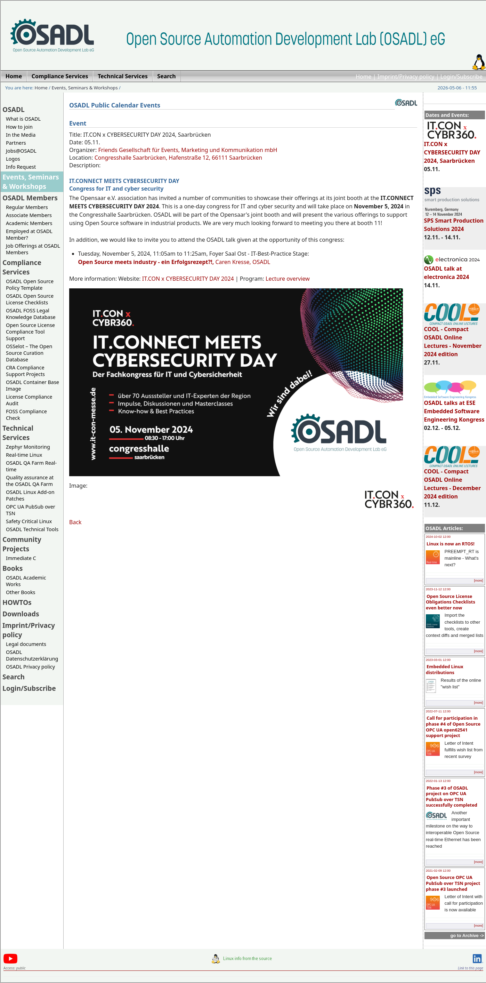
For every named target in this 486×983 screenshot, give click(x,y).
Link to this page (470, 968)
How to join (19, 126)
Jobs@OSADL (21, 150)
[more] (478, 580)
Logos (13, 158)
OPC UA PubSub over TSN (30, 510)
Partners (16, 142)
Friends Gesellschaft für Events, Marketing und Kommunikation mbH (187, 150)
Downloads (20, 613)
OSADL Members (30, 197)
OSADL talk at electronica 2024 (452, 269)
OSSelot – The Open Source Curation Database (29, 353)
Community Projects (21, 544)
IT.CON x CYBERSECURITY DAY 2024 (188, 278)
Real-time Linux (24, 454)
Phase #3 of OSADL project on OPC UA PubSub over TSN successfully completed (451, 796)
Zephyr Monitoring (28, 446)
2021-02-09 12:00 (438, 870)
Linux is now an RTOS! (451, 544)
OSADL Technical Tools (32, 529)
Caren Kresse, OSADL (174, 262)
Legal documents (26, 644)
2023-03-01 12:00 (438, 660)
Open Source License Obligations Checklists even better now (450, 602)
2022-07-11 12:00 (438, 711)
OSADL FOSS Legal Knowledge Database (31, 313)
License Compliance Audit (29, 400)
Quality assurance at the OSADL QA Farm (30, 480)
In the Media (20, 134)
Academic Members (29, 223)
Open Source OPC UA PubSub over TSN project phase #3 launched (453, 883)
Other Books (20, 592)
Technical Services (17, 432)
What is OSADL (23, 118)
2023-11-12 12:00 (438, 589)
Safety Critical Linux (29, 521)
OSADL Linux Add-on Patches (30, 495)
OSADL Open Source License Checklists (30, 299)
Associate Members (29, 215)
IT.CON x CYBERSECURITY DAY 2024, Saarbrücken (452, 149)
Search (13, 676)
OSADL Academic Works (26, 581)
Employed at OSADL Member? (29, 234)
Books (12, 568)
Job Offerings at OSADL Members (33, 249)
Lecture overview (288, 278)
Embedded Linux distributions (444, 669)
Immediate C (21, 558)
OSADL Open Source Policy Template (30, 284)
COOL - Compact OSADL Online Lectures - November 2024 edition (453, 338)
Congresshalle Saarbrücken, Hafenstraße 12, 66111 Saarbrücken (178, 157)
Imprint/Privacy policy (406, 76)
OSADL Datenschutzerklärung (32, 655)
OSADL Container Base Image (32, 385)
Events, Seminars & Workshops (85, 88)
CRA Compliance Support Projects (25, 370)
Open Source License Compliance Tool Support (30, 332)
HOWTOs (17, 602)
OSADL (13, 109)
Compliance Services (21, 267)
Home (364, 76)
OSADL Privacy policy (30, 666)
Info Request (21, 166)
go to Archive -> (467, 935)
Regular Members (27, 207)
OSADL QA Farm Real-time (31, 466)
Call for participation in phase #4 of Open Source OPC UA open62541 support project (453, 726)
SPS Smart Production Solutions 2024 (454, 221)
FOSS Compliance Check (26, 414)
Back (75, 522)
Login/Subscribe (461, 76)
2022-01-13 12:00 (438, 781)
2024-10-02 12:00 (438, 536)
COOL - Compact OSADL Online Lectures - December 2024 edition (452, 480)
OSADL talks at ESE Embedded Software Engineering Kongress (454, 408)
